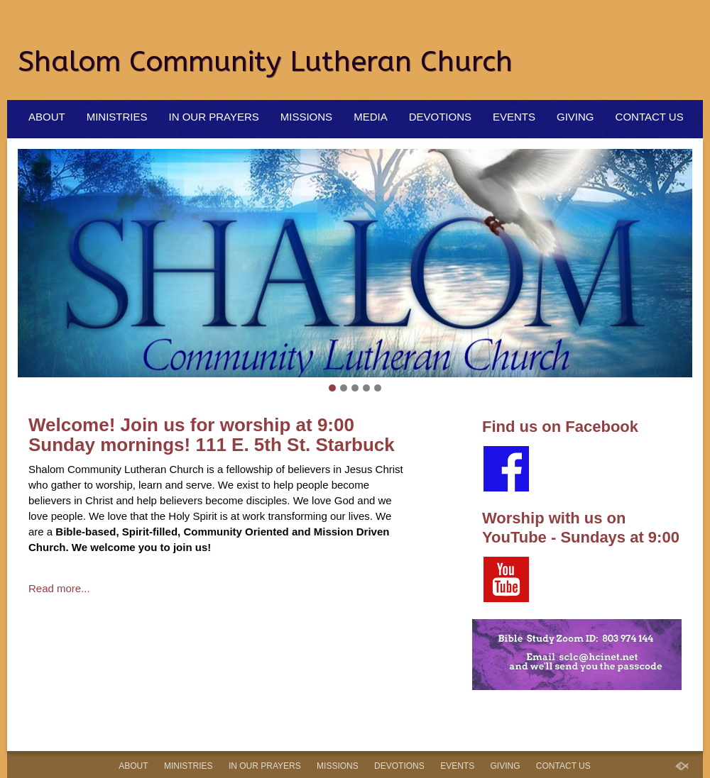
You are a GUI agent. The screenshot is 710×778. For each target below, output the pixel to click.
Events (514, 117)
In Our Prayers (214, 117)
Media (371, 117)
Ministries (117, 117)
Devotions (440, 117)
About (46, 117)
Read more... (59, 588)
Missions (306, 117)
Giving (575, 117)
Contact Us (650, 117)
